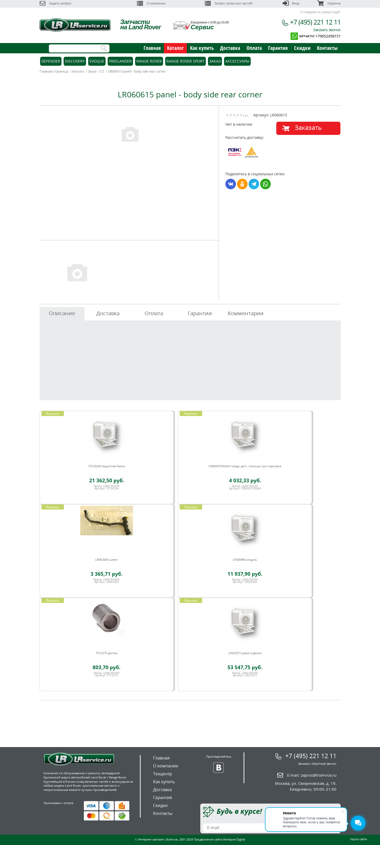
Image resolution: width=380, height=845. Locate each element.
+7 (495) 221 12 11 (315, 21)
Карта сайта (358, 839)
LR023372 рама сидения (245, 653)
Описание (62, 313)
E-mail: (311, 775)
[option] (129, 134)
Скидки (302, 47)
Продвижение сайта (208, 839)
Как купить (202, 47)
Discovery (75, 61)
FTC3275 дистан (106, 653)
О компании (151, 3)
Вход (291, 3)
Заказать (308, 127)
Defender (50, 61)
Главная (152, 47)
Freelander (120, 61)
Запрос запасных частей (229, 3)
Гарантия (278, 47)
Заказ (215, 61)
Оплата (254, 47)
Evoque (96, 61)
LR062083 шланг (106, 559)
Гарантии (200, 313)
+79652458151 (328, 36)
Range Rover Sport (186, 61)
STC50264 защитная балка (106, 466)
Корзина (329, 3)
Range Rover (149, 61)
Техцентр (162, 774)
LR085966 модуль (245, 559)
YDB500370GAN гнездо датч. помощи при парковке (244, 466)
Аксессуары (237, 61)
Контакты (327, 47)
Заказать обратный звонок (317, 764)
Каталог (175, 47)
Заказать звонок (327, 29)
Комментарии (246, 313)
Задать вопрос (56, 3)
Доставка (230, 47)
